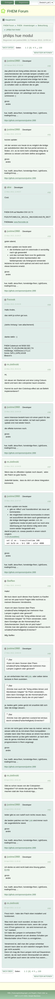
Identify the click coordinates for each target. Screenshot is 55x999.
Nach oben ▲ (43, 993)
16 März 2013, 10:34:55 (12, 466)
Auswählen (14, 537)
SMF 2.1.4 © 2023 (21, 996)
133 (40, 48)
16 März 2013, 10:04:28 (12, 412)
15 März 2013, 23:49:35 (12, 304)
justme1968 (13, 61)
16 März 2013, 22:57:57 (12, 501)
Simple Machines (34, 996)
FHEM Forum (17, 11)
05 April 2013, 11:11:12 (12, 908)
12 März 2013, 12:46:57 (12, 192)
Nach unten (8, 48)
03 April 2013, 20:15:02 (12, 809)
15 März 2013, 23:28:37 (12, 236)
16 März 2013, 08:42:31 (12, 369)
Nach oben (7, 971)
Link (29, 676)
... (38, 48)
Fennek (11, 299)
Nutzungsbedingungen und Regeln (24, 993)
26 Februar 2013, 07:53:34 (13, 65)
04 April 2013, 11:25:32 (12, 861)
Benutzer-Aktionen (43, 53)
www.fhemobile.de (21, 222)
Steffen (11, 581)
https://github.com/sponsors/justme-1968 (20, 120)
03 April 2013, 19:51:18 (12, 780)
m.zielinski (13, 364)
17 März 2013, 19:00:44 (12, 653)
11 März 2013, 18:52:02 (12, 134)
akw (9, 187)
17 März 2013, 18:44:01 (12, 585)
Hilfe (9, 993)
